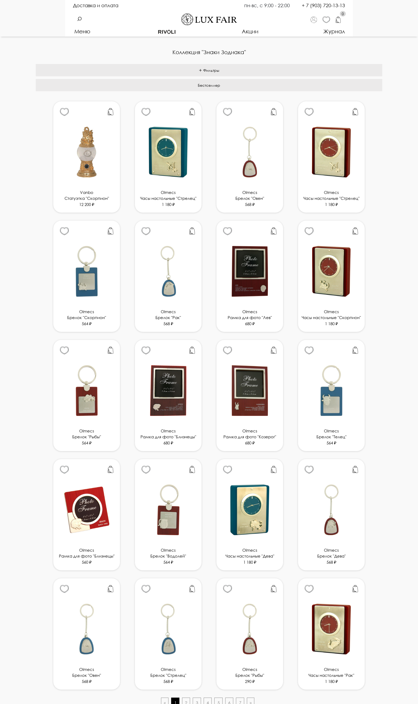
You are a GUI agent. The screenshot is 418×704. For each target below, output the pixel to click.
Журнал (334, 31)
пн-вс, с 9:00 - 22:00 (267, 5)
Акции (250, 31)
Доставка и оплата (95, 5)
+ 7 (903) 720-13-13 (323, 5)
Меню (82, 31)
